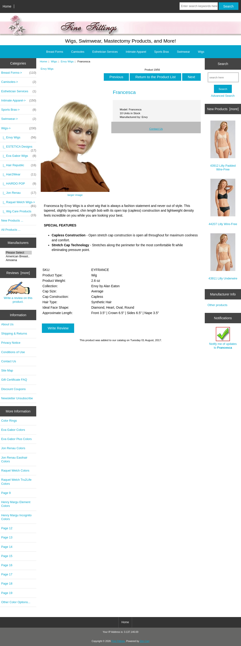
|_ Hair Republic (18, 165)
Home (7, 6)
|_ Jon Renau (18, 193)
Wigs (54, 61)
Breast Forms (54, 51)
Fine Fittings (118, 641)
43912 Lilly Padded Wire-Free (223, 146)
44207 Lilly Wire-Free (223, 202)
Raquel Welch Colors (15, 470)
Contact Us (8, 361)
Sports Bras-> (18, 110)
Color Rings (9, 420)
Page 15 (6, 556)
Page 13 (6, 537)
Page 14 (6, 547)
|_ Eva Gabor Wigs (18, 156)
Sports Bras (161, 51)
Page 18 (6, 583)
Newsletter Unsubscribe (17, 398)
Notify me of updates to (223, 338)
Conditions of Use (13, 352)
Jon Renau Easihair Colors (14, 459)
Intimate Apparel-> (18, 100)
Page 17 (6, 574)
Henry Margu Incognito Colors (16, 517)
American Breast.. (18, 256)
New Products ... (12, 220)
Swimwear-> (18, 119)
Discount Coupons (13, 389)
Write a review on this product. (18, 292)
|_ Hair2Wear (18, 174)
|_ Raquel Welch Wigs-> (18, 203)
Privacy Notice (10, 342)
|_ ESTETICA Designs (18, 148)
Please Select (18, 252)
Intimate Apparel (136, 51)
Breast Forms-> (18, 73)
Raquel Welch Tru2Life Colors (16, 481)
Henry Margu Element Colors (15, 504)
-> (18, 128)
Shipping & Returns (14, 333)
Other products (217, 305)
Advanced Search (223, 95)
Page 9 (6, 493)
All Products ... (10, 229)
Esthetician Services (105, 51)
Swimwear (183, 51)
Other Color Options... (15, 602)
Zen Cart (144, 641)
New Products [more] (223, 109)
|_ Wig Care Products (18, 213)
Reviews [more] (18, 273)
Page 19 (6, 593)
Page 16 (6, 565)
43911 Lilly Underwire (223, 256)
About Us (7, 324)
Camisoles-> (18, 82)
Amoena (18, 260)
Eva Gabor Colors (13, 430)
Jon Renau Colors (13, 448)
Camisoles (77, 51)
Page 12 (6, 528)
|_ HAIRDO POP (18, 184)
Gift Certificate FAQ (14, 379)
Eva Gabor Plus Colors (16, 439)
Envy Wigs (67, 61)
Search (223, 64)
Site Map (7, 370)
